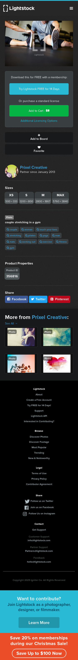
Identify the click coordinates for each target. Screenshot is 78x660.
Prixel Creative (33, 167)
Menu (71, 8)
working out (27, 241)
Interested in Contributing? (39, 421)
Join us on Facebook (42, 507)
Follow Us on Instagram (42, 513)
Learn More (39, 622)
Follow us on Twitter (42, 501)
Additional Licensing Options (39, 121)
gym (10, 247)
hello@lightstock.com (39, 561)
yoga (44, 235)
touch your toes (47, 229)
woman (26, 229)
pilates (30, 235)
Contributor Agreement (39, 484)
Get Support (39, 529)
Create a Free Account (39, 400)
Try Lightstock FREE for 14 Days (39, 89)
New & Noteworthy (39, 458)
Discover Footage (39, 442)
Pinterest (59, 299)
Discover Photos (39, 436)
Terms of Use (39, 473)
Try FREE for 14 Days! (39, 405)
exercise (46, 241)
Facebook (16, 299)
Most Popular (39, 447)
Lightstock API (39, 416)
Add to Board (39, 137)
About (39, 394)
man (56, 235)
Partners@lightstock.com (39, 551)
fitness (61, 241)
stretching (14, 235)
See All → (11, 323)
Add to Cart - (39, 110)
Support (39, 410)
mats (11, 241)
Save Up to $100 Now (39, 653)
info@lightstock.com (39, 540)
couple (12, 229)
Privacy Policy (39, 478)
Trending (39, 452)
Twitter (38, 299)
